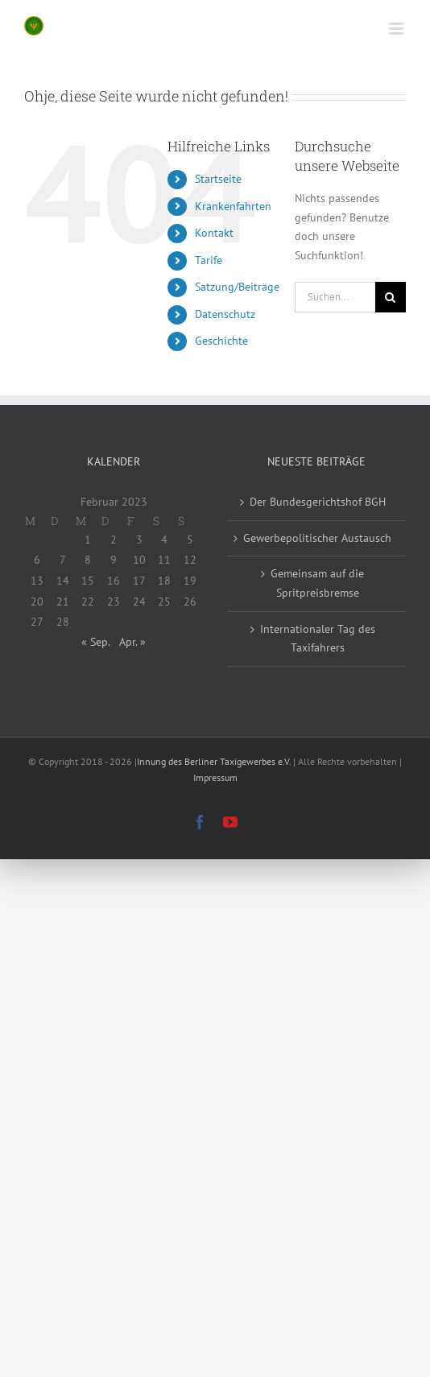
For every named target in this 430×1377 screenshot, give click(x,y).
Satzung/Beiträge (237, 286)
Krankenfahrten (233, 206)
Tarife (208, 260)
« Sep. (95, 642)
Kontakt (214, 232)
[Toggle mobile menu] (397, 28)
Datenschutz (225, 314)
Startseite (218, 179)
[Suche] (390, 297)
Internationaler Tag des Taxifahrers (317, 638)
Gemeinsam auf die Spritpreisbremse (317, 583)
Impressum (215, 777)
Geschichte (221, 340)
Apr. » (132, 642)
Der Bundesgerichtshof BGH (318, 501)
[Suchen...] (335, 297)
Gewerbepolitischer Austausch (317, 538)
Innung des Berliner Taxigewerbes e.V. (214, 761)
